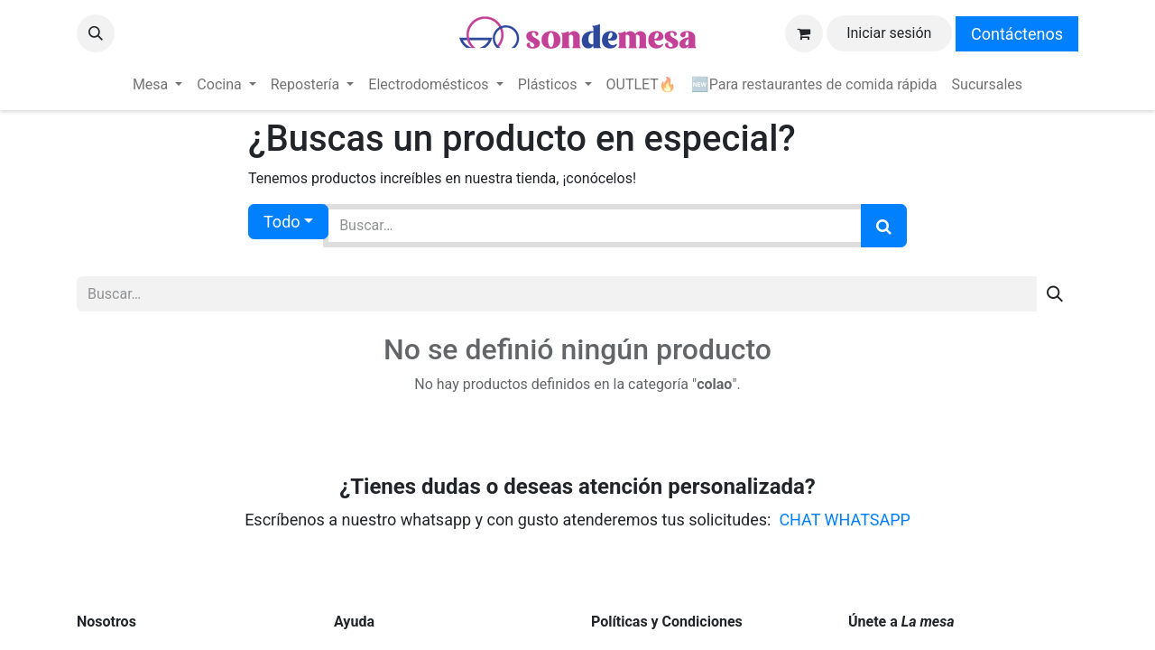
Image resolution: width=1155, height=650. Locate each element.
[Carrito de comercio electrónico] (804, 33)
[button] (96, 33)
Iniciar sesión (888, 33)
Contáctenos (1017, 33)
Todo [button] (281, 221)
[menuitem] (157, 85)
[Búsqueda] (884, 225)
